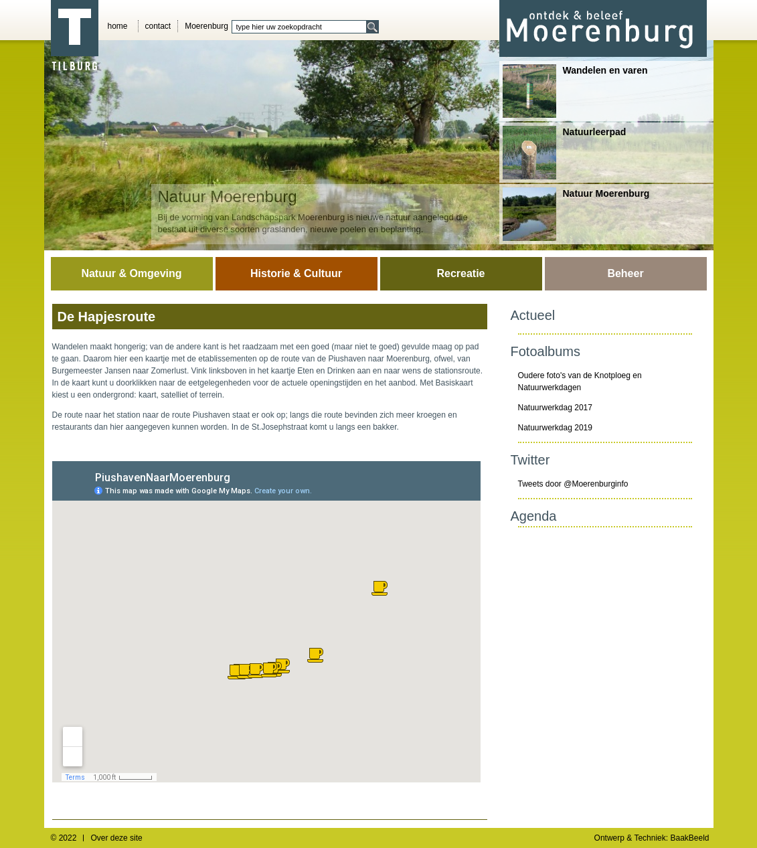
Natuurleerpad (564, 152)
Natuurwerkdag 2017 (555, 407)
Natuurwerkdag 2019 (555, 427)
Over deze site (116, 838)
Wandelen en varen (575, 91)
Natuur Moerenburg (576, 214)
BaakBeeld (689, 838)
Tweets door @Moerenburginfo (573, 484)
